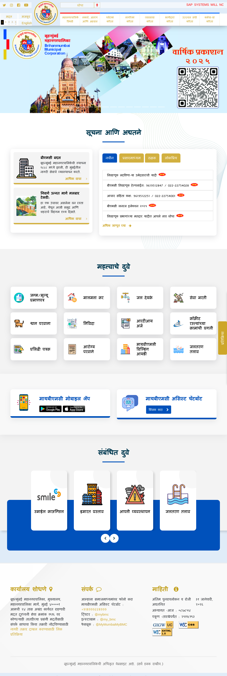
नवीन (110, 158)
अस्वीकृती (81, 671)
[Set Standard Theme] (5, 22)
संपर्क (98, 671)
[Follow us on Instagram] (13, 5)
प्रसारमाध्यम (133, 158)
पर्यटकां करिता (110, 19)
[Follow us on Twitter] (5, 5)
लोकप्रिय (175, 158)
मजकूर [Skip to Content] (25, 16)
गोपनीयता (61, 671)
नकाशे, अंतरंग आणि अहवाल (90, 19)
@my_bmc (108, 613)
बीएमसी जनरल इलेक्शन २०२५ (131, 204)
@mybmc (102, 608)
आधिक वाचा (76, 178)
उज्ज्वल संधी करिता (189, 19)
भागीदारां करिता (169, 19)
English (25, 23)
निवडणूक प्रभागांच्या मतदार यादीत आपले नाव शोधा (145, 214)
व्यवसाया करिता (150, 19)
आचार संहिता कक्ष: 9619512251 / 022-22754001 (146, 194)
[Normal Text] (12, 22)
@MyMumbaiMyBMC (111, 618)
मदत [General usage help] (9, 16)
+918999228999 (94, 603)
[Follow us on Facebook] (20, 5)
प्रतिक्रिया (16, 628)
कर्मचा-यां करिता (210, 19)
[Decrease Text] (9, 22)
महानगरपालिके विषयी (70, 19)
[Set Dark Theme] (2, 22)
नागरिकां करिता (129, 19)
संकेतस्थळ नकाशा (154, 671)
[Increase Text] (15, 22)
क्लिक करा (159, 403)
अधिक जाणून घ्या (116, 223)
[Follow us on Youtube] (27, 5)
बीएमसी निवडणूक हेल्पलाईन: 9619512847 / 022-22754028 (152, 183)
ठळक (155, 158)
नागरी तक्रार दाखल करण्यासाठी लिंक (36, 623)
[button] (25, 23)
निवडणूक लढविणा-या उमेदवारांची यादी (136, 173)
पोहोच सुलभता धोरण (122, 671)
